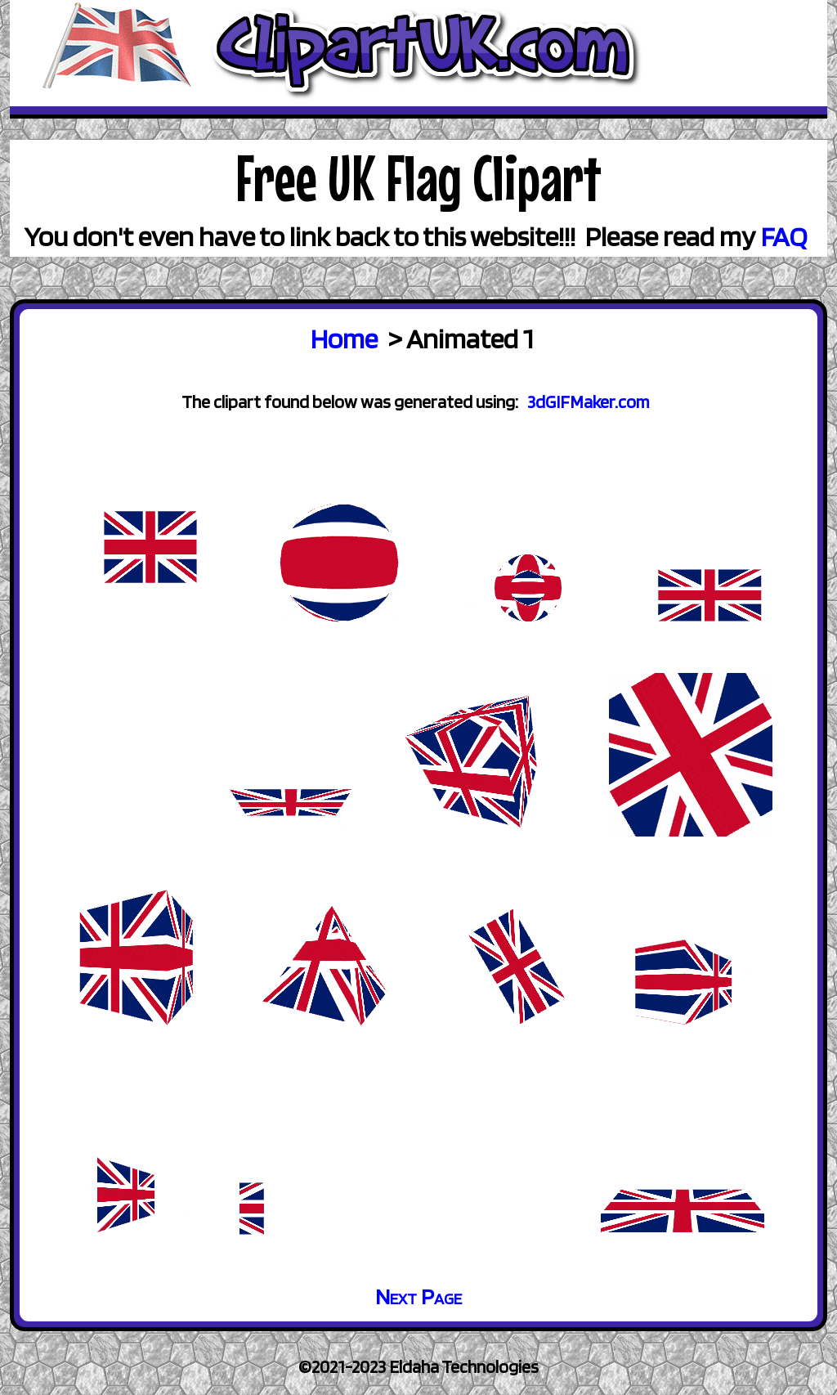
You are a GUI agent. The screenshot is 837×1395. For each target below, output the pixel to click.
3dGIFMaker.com (588, 401)
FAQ (784, 236)
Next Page (418, 1296)
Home (344, 338)
